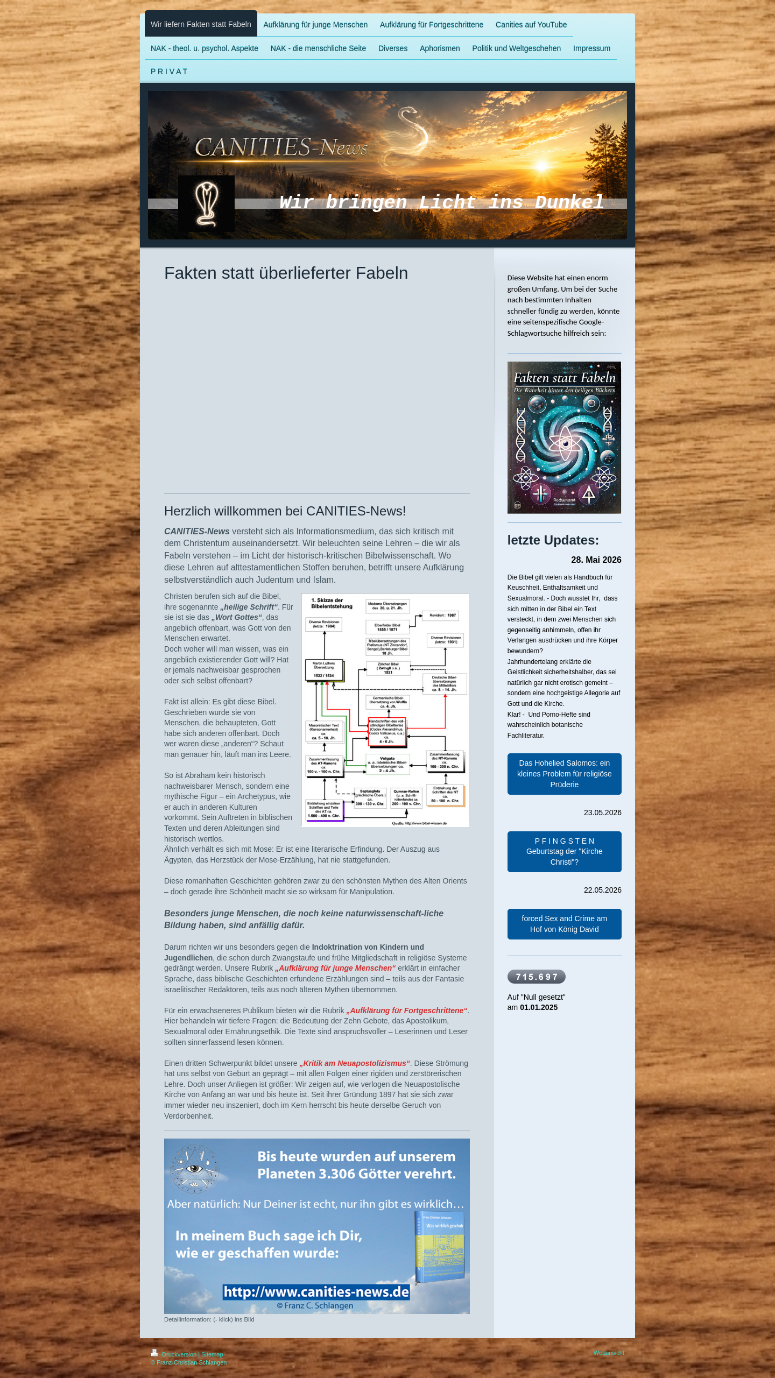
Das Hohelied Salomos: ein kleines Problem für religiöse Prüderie (564, 773)
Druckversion (174, 1354)
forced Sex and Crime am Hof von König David (565, 924)
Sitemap (212, 1354)
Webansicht (609, 1352)
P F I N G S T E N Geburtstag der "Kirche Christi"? (564, 851)
